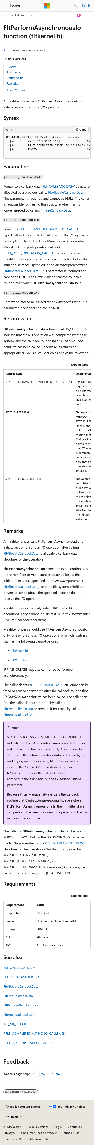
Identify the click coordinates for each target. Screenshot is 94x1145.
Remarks (12, 83)
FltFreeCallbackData (55, 210)
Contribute (75, 1127)
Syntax (11, 67)
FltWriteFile (20, 660)
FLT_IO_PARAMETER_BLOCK (65, 843)
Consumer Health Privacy (37, 1133)
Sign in (86, 5)
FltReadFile (20, 650)
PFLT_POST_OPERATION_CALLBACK (31, 253)
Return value (15, 78)
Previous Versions (37, 1127)
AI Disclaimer (12, 1127)
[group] (47, 146)
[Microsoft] (47, 6)
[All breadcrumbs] (7, 15)
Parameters (14, 72)
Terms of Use (70, 1133)
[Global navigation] (4, 6)
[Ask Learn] (79, 15)
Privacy (8, 1133)
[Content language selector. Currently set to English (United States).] (23, 1106)
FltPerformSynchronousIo (22, 1005)
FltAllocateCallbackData (65, 192)
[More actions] (87, 15)
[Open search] (75, 6)
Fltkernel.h (21, 15)
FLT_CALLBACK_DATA (58, 186)
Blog (56, 1127)
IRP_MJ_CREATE (15, 1024)
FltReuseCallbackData (19, 714)
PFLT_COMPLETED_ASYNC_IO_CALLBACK (52, 229)
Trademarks (10, 1139)
